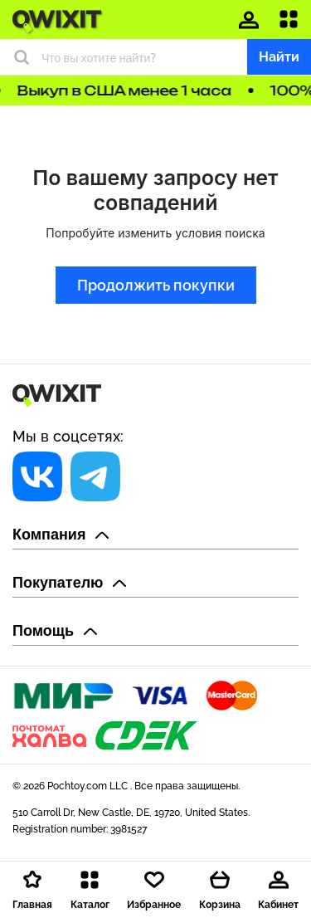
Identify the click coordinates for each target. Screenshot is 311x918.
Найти (279, 57)
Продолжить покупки (156, 285)
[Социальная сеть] (37, 476)
